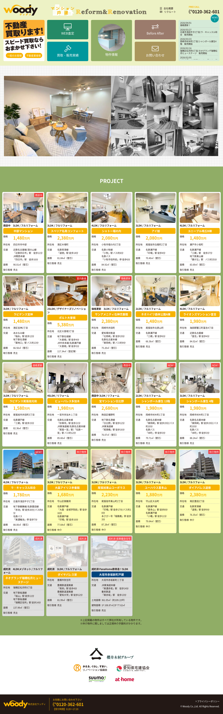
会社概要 (166, 8)
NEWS (215, 18)
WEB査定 (67, 29)
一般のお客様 (14, 55)
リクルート (168, 11)
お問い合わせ (155, 51)
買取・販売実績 (67, 51)
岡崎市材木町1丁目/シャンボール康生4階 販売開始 (198, 42)
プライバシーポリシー (208, 701)
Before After (155, 29)
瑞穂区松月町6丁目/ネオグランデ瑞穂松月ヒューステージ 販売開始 (198, 52)
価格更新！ (185, 25)
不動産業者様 (33, 55)
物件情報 (111, 40)
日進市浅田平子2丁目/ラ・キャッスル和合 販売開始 (198, 33)
